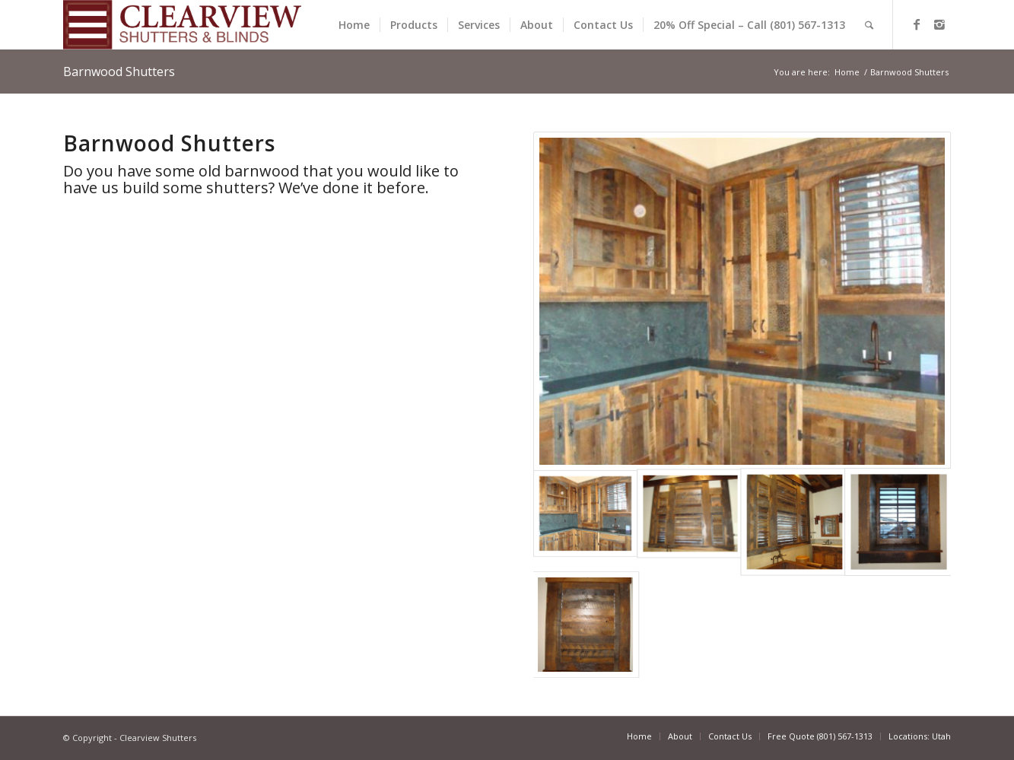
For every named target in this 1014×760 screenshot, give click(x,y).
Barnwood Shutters (119, 71)
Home (847, 72)
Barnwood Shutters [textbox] (169, 143)
